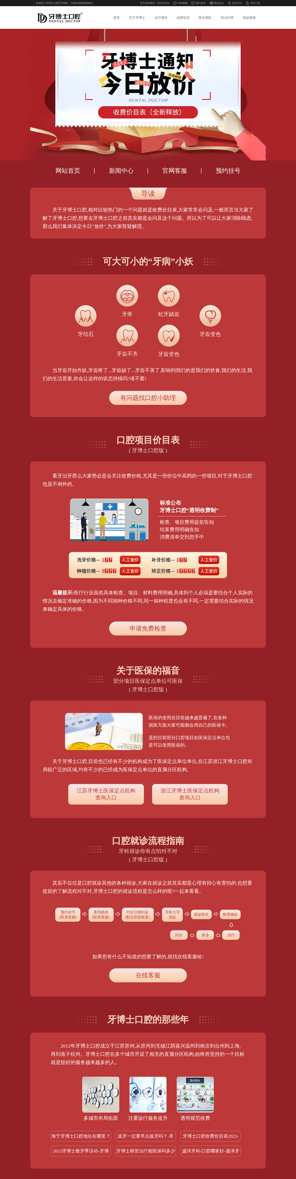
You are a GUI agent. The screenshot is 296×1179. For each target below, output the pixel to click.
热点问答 (227, 17)
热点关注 (237, 3)
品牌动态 (183, 17)
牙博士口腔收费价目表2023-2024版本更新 (210, 1138)
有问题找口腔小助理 (148, 397)
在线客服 (148, 975)
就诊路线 (249, 17)
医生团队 (205, 17)
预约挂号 (201, 3)
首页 (116, 17)
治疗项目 (161, 17)
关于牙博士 (137, 17)
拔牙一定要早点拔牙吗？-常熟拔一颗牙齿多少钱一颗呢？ (145, 1138)
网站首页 (68, 170)
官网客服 (174, 170)
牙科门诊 (255, 3)
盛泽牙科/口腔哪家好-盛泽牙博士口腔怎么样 (210, 1152)
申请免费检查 (148, 628)
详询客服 (183, 3)
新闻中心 (121, 170)
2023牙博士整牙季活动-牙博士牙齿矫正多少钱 (81, 1152)
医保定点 (219, 3)
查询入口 (106, 794)
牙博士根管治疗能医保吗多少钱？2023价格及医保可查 (145, 1152)
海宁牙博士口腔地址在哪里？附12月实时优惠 (80, 1138)
